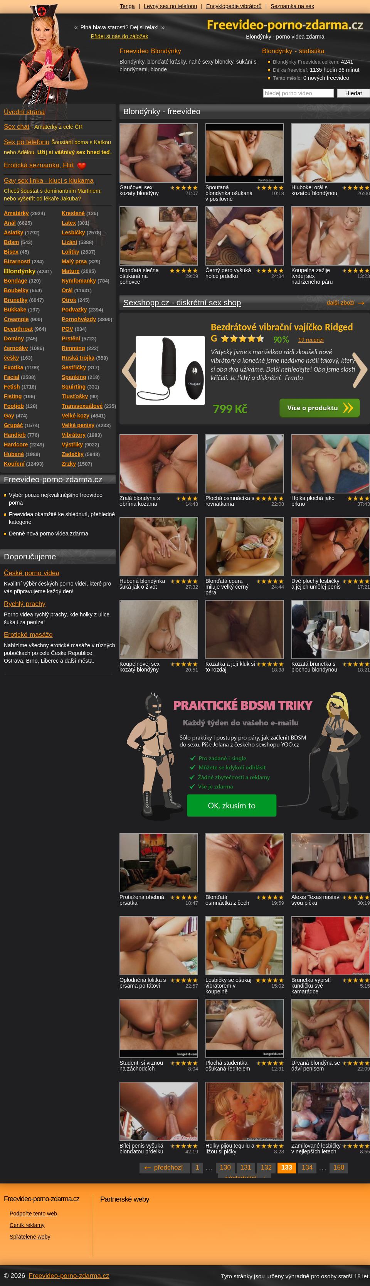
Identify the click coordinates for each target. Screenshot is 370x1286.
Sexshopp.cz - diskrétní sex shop (182, 302)
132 (266, 1167)
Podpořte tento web (33, 1213)
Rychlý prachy (24, 604)
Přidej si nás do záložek (119, 36)
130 (225, 1167)
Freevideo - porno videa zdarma (285, 24)
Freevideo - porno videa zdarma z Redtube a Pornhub (42, 57)
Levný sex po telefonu (170, 6)
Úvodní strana (24, 112)
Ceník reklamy (27, 1225)
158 (338, 1167)
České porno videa (31, 573)
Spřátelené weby (30, 1237)
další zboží (341, 302)
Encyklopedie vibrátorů (234, 6)
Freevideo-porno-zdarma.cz (69, 1275)
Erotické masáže (28, 634)
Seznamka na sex (292, 6)
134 (307, 1167)
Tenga (127, 6)
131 (245, 1167)
